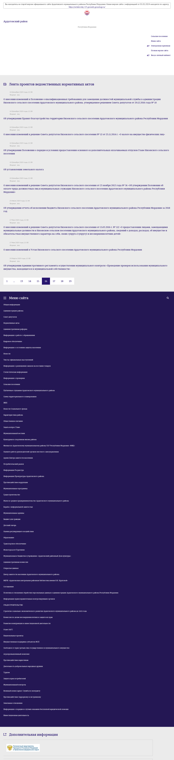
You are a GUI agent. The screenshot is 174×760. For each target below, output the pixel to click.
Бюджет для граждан (11, 519)
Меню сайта (156, 41)
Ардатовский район (15, 21)
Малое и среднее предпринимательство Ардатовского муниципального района (36, 501)
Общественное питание (13, 421)
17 (54, 281)
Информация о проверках (14, 378)
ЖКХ (5, 403)
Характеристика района (13, 415)
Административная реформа (15, 329)
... (14, 281)
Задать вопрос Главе (11, 427)
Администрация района (13, 311)
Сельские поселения (159, 36)
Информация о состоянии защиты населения (22, 348)
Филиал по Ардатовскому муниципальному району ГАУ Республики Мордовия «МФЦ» (39, 446)
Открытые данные (11, 568)
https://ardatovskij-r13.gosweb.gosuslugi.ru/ (87, 7)
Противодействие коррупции (15, 482)
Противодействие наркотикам (15, 660)
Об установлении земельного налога (23, 169)
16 (46, 281)
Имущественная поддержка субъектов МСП (21, 642)
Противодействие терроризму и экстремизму (22, 697)
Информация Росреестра (13, 470)
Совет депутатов (10, 317)
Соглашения (8, 587)
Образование (8, 538)
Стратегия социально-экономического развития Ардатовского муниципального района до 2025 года (45, 611)
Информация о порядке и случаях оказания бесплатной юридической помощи (35, 709)
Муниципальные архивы (13, 513)
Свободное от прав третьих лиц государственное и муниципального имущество (36, 648)
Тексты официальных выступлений (18, 360)
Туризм (6, 672)
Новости (6, 354)
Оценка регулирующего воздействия (18, 531)
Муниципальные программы (15, 489)
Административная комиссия (15, 562)
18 (62, 281)
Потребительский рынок (13, 464)
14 (30, 281)
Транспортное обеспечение (14, 544)
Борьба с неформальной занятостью (18, 507)
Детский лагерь (9, 525)
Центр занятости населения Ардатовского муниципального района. (31, 574)
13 (21, 281)
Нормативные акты (11, 323)
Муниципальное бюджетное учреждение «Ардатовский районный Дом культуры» (37, 556)
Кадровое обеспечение (12, 341)
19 (70, 281)
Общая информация (11, 305)
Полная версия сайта (159, 51)
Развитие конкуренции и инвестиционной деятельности (27, 623)
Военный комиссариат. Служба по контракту (21, 691)
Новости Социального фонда (15, 409)
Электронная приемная (160, 46)
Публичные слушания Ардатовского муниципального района (29, 390)
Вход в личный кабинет (161, 55)
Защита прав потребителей (14, 679)
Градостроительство (11, 495)
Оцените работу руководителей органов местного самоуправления (31, 452)
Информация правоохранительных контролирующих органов (29, 599)
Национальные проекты (13, 636)
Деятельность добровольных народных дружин (23, 666)
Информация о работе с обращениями (19, 335)
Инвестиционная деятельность (16, 715)
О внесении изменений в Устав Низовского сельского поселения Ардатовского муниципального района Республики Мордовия (72, 249)
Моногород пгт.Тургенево (14, 550)
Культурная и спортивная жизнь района (19, 440)
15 (38, 281)
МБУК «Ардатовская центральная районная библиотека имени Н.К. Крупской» (35, 581)
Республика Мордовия (87, 27)
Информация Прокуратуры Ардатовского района (23, 476)
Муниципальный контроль (14, 685)
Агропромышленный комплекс (16, 654)
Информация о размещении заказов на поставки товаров (27, 366)
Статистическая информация (15, 372)
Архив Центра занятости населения (18, 458)
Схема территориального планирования (19, 397)
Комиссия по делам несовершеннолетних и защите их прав (28, 617)
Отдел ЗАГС (8, 630)
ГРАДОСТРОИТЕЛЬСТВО (13, 605)
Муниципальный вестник (14, 433)
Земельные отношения (12, 703)
